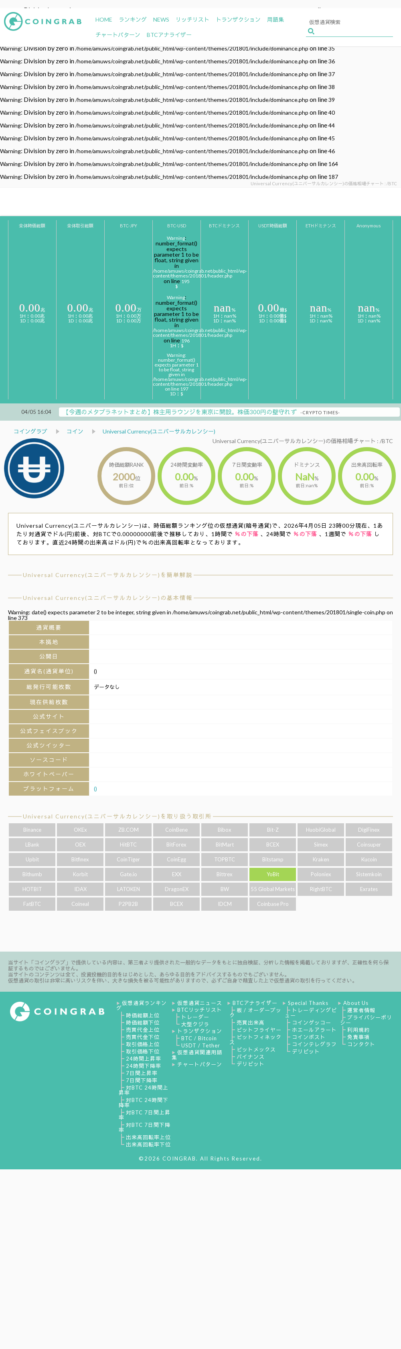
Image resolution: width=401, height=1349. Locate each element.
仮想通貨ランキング (141, 1005)
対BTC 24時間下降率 (143, 1102)
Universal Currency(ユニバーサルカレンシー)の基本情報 (107, 597)
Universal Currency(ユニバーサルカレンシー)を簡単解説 (107, 574)
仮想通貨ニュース (199, 1003)
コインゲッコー (311, 1022)
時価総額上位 (143, 1015)
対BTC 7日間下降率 (144, 1127)
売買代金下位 (143, 1037)
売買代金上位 (143, 1030)
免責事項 (358, 1037)
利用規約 (358, 1030)
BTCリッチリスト (199, 1010)
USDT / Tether (200, 1045)
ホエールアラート (314, 1030)
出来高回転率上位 (148, 1137)
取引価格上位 (143, 1044)
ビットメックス (256, 1049)
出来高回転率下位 (148, 1144)
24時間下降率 (143, 1066)
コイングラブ (30, 431)
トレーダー (195, 1017)
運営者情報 (361, 1010)
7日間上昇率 (142, 1073)
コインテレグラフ (314, 1044)
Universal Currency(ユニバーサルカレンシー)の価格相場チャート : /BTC (303, 441)
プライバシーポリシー (366, 1020)
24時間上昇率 (143, 1058)
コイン (75, 431)
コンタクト (361, 1044)
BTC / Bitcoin (199, 1038)
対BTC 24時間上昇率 (143, 1090)
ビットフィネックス (255, 1039)
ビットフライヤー (259, 1030)
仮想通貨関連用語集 (197, 1055)
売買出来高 (251, 1022)
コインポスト (309, 1037)
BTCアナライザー (255, 1003)
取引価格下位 (143, 1051)
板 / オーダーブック (255, 1013)
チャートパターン (199, 1064)
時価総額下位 (143, 1022)
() (95, 788)
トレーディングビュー (311, 1013)
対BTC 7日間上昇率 (144, 1115)
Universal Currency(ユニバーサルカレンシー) (159, 431)
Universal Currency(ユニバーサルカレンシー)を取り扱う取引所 (117, 816)
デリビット (251, 1064)
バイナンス (251, 1056)
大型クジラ (195, 1024)
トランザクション (199, 1031)
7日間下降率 (142, 1080)
